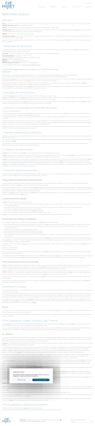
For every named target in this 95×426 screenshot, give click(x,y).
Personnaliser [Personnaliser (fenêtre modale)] (21, 379)
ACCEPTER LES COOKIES (41, 379)
